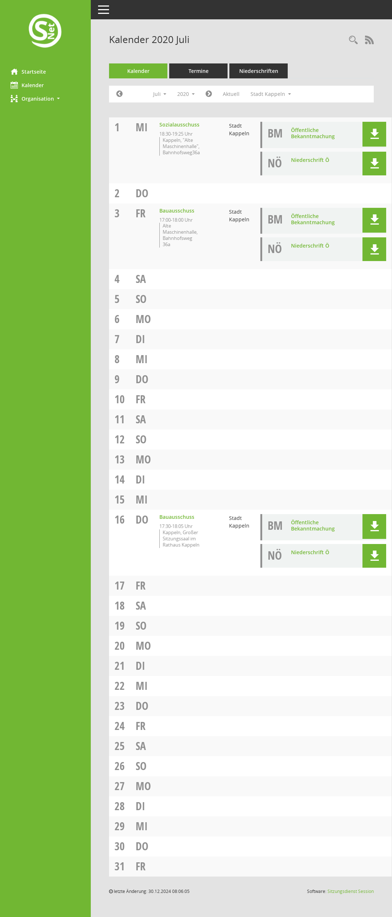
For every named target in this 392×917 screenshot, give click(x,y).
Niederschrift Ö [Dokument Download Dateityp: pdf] (310, 159)
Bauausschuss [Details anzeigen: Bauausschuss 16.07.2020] (177, 516)
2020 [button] (186, 93)
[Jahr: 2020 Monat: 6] (119, 94)
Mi (142, 127)
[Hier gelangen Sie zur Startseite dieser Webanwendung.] (45, 31)
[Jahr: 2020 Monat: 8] (209, 94)
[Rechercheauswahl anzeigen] (353, 40)
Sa (141, 278)
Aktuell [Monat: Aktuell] (231, 93)
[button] (45, 98)
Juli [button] (160, 93)
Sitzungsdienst (350, 891)
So (141, 298)
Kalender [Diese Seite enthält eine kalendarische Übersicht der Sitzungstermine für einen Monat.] (27, 85)
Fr (141, 213)
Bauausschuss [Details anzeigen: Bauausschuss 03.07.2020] (177, 210)
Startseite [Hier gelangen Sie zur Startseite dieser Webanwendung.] (28, 71)
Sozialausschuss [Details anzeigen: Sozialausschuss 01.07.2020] (180, 124)
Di (140, 338)
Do (142, 193)
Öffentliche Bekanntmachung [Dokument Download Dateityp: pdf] (313, 133)
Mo (143, 318)
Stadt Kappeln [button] (271, 93)
